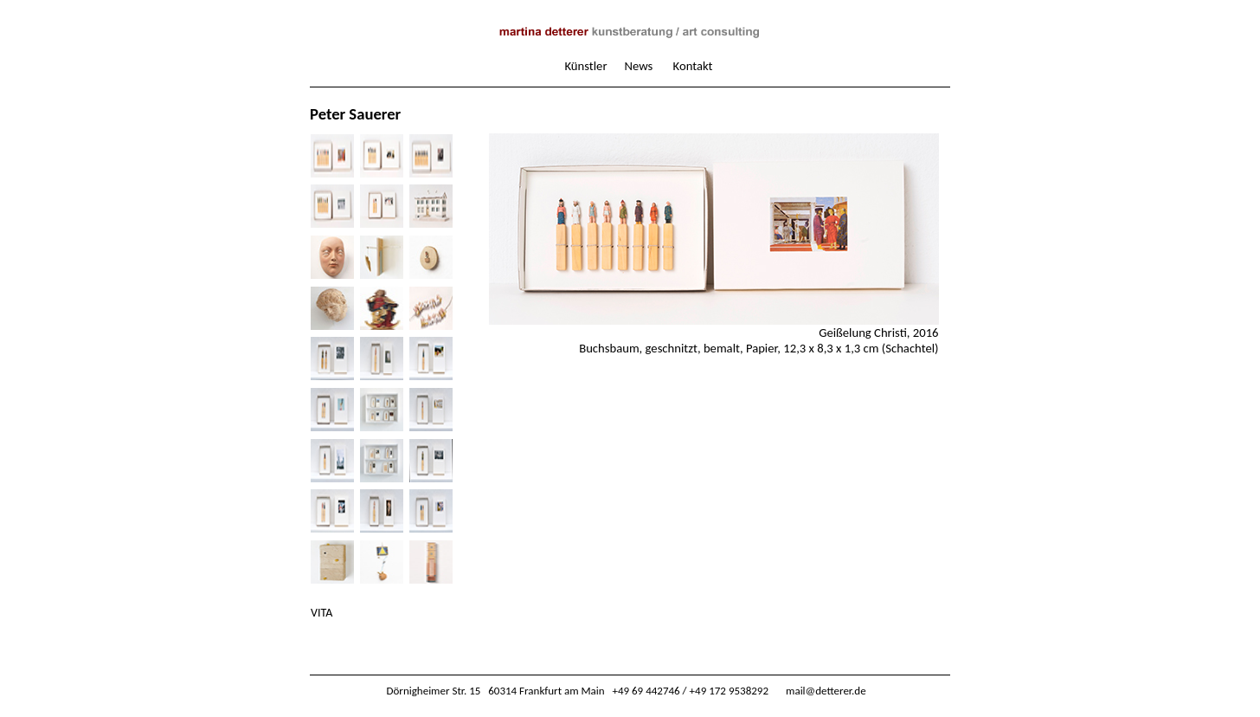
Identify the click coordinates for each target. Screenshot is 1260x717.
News (639, 66)
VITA (321, 612)
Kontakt (693, 66)
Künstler (585, 66)
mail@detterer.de (826, 690)
